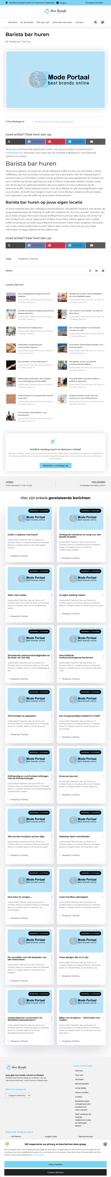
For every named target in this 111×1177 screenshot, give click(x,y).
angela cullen (51, 1136)
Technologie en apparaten (22, 715)
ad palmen (16, 1136)
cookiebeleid (37, 1155)
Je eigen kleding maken (72, 595)
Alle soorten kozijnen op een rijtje (26, 836)
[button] (105, 1144)
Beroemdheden (82, 1084)
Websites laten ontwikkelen (74, 836)
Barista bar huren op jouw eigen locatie (54, 121)
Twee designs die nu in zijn (73, 957)
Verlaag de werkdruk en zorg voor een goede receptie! (80, 535)
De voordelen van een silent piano (32, 361)
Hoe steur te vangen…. (20, 897)
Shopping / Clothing (19, 41)
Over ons (79, 1075)
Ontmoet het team (62, 22)
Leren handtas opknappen (73, 897)
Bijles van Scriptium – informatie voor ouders (79, 1018)
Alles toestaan (56, 1164)
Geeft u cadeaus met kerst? (23, 534)
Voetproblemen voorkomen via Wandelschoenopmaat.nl (25, 1018)
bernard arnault (86, 1136)
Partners (12, 22)
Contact (79, 22)
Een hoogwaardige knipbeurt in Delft (79, 715)
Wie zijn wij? (43, 22)
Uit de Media (27, 22)
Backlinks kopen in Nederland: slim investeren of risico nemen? (83, 1105)
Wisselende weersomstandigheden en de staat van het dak (29, 656)
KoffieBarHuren (15, 152)
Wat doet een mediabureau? (30, 328)
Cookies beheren (55, 1172)
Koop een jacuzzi (68, 776)
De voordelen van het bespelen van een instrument (27, 958)
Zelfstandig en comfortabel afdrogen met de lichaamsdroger (28, 777)
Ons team (79, 1079)
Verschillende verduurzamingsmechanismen (76, 656)
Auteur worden (81, 1092)
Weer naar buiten (17, 595)
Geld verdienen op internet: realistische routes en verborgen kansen (83, 1120)
